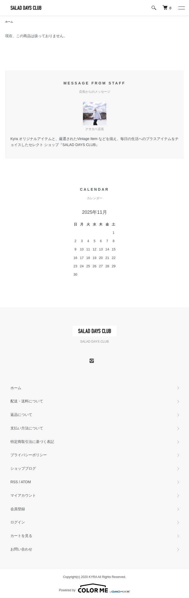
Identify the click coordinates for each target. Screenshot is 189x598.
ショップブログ (23, 468)
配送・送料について (26, 401)
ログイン (17, 522)
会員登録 (17, 509)
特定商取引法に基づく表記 (32, 442)
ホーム (9, 21)
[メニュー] (181, 8)
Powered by (94, 588)
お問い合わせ (21, 549)
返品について (21, 415)
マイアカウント (23, 495)
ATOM (26, 482)
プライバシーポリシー (28, 455)
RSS (14, 482)
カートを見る (21, 536)
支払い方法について (26, 428)
